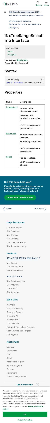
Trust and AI (12, 316)
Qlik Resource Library (16, 246)
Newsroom (12, 373)
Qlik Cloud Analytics (16, 281)
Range (9, 157)
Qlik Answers (13, 285)
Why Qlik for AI (13, 319)
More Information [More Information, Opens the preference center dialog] (24, 420)
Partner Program (14, 365)
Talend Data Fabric (15, 270)
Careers (10, 369)
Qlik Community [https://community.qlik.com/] (25, 384)
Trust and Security (15, 308)
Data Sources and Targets (19, 331)
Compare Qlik (13, 323)
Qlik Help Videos (14, 227)
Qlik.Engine (13, 27)
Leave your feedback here (20, 197)
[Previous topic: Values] (13, 209)
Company (11, 347)
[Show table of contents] (5, 11)
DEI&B (9, 358)
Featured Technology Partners (21, 327)
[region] (25, 405)
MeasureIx (11, 133)
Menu (46, 5)
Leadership (12, 350)
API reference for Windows (20, 21)
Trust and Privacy (15, 312)
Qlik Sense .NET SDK (17, 24)
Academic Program (15, 362)
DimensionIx (12, 107)
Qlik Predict (12, 288)
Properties (12, 55)
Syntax (10, 51)
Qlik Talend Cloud (15, 266)
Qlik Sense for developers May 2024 (24, 12)
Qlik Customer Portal (16, 242)
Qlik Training (12, 235)
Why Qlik (11, 305)
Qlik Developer (13, 231)
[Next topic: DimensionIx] (36, 209)
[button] (43, 79)
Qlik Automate (13, 292)
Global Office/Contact (16, 376)
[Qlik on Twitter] (38, 385)
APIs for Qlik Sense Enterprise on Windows (26, 15)
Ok (25, 414)
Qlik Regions (12, 334)
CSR (8, 354)
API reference (33, 24)
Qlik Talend (12, 263)
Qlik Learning (13, 239)
